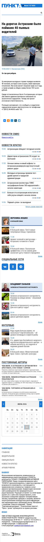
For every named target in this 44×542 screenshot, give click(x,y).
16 (22, 423)
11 (32, 419)
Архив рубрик (8, 467)
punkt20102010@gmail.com (24, 526)
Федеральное (8, 456)
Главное (6, 452)
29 (17, 431)
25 (32, 427)
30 (22, 431)
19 (37, 423)
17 (27, 423)
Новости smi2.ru (7, 137)
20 (7, 427)
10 (27, 419)
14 (12, 423)
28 (12, 431)
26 (37, 427)
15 (17, 423)
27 (7, 431)
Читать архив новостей (33, 207)
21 (12, 427)
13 (7, 423)
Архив (40, 256)
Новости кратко (9, 464)
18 (32, 423)
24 (27, 427)
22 (17, 427)
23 (22, 427)
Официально (8, 460)
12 (37, 419)
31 (27, 431)
